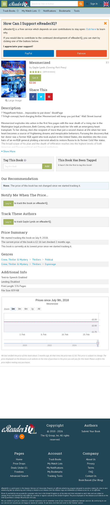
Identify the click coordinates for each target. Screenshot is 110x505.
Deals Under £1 (19, 467)
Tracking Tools (55, 475)
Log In (8, 203)
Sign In (92, 3)
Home (19, 459)
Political (49, 259)
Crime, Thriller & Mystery (14, 259)
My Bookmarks (55, 471)
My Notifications (55, 467)
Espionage (50, 264)
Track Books (11, 11)
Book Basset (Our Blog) (91, 480)
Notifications (49, 10)
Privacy (91, 463)
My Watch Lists (32, 11)
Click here (91, 29)
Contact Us (90, 475)
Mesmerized (39, 62)
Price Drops (19, 463)
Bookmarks (65, 10)
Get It (35, 77)
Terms (91, 467)
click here (56, 503)
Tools (77, 10)
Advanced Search (19, 475)
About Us (91, 459)
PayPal (28, 53)
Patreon (81, 53)
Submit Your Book (91, 431)
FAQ (91, 471)
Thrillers (36, 259)
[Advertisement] (55, 392)
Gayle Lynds (38, 67)
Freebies (19, 471)
